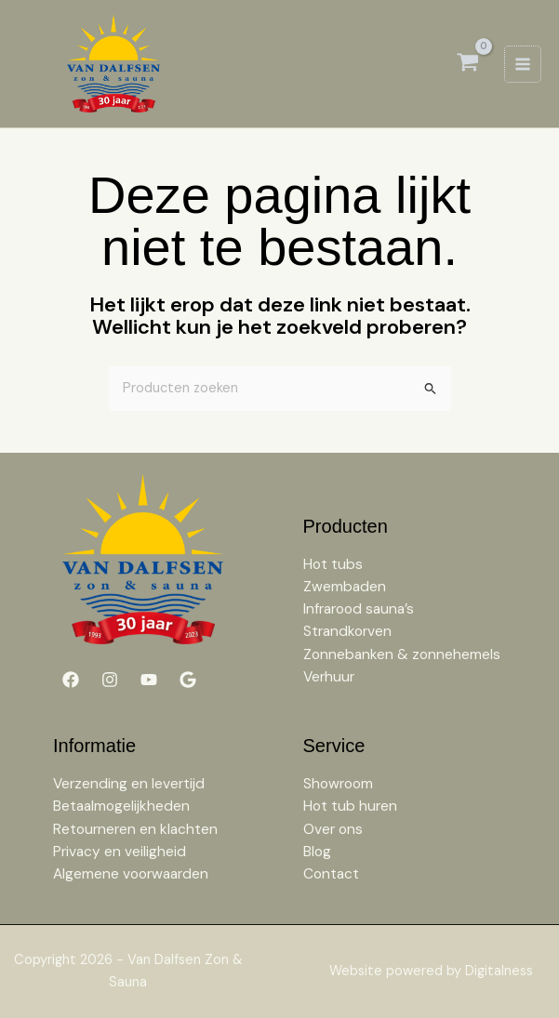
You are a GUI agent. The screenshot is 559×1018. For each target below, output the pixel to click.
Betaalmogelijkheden (121, 807)
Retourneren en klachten (135, 829)
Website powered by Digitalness (431, 971)
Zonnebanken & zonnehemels (401, 654)
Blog (317, 851)
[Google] (188, 679)
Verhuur (328, 677)
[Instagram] (109, 679)
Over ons (333, 829)
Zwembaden (344, 587)
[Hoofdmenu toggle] (522, 64)
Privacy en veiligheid (119, 851)
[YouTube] (148, 679)
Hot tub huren (350, 807)
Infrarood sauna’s (358, 610)
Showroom (338, 784)
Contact (331, 874)
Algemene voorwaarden (130, 874)
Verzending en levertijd (129, 784)
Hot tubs (333, 565)
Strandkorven (347, 632)
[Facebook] (70, 679)
